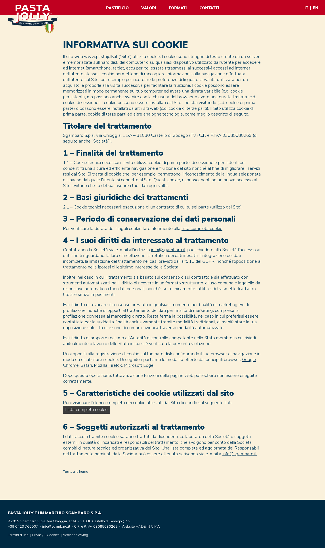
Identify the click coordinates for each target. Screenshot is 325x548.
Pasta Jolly (32, 18)
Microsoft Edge (138, 365)
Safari (86, 365)
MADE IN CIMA (148, 526)
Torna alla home (75, 471)
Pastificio (117, 8)
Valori (148, 8)
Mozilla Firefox (108, 365)
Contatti (209, 8)
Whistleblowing (75, 535)
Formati (178, 8)
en (315, 8)
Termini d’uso (18, 535)
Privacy (37, 535)
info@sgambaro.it (168, 250)
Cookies (53, 535)
